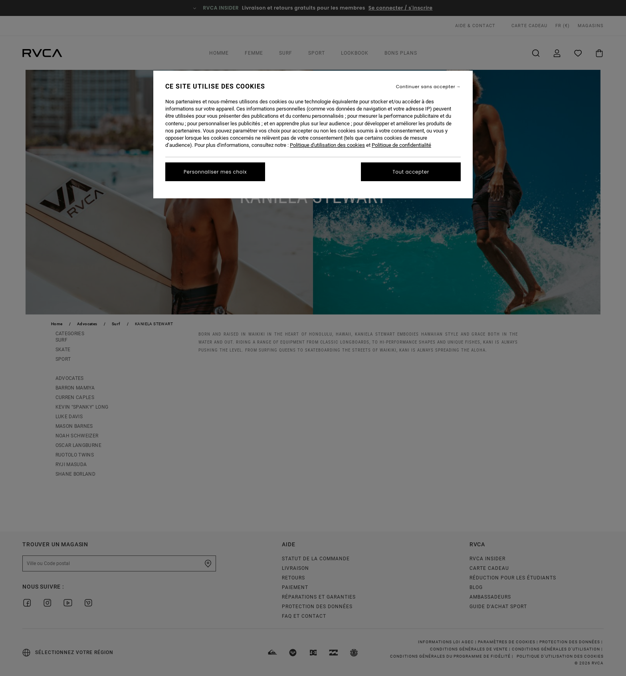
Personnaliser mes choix (215, 171)
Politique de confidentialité (401, 145)
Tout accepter (410, 171)
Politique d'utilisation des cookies (327, 145)
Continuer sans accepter (426, 87)
